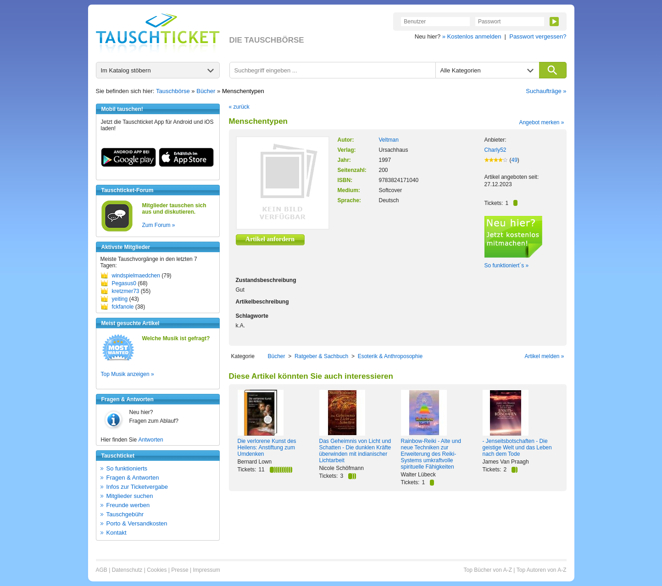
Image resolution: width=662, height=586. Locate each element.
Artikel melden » (544, 356)
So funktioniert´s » (506, 265)
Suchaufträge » (546, 91)
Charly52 (495, 150)
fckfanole (123, 307)
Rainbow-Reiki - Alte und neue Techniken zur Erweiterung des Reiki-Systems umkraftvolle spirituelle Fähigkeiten (431, 454)
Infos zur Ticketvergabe (137, 486)
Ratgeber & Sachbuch (321, 356)
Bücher (205, 91)
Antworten (151, 440)
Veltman (389, 140)
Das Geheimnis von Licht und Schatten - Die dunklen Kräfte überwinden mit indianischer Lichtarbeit (355, 451)
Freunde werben (128, 505)
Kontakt (116, 532)
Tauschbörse (173, 91)
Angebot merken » (541, 122)
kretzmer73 (125, 291)
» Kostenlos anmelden (471, 36)
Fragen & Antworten (132, 477)
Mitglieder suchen (129, 495)
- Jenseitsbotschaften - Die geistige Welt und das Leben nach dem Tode (517, 447)
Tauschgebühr (125, 514)
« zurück (239, 107)
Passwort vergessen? (537, 36)
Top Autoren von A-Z (542, 570)
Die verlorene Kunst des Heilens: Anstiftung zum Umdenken (267, 447)
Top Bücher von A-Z (488, 570)
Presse (179, 570)
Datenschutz (127, 570)
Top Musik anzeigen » (127, 374)
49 (514, 160)
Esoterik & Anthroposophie (390, 356)
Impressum (206, 570)
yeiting (120, 299)
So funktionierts (127, 468)
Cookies (157, 570)
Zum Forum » (158, 225)
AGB (101, 570)
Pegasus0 (124, 283)
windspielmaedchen (136, 275)
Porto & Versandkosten (136, 523)
